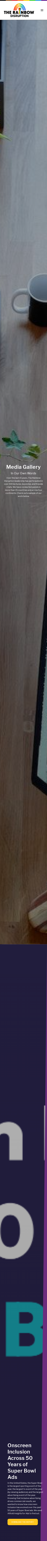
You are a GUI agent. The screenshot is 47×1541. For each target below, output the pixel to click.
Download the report (23, 1522)
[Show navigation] (41, 10)
